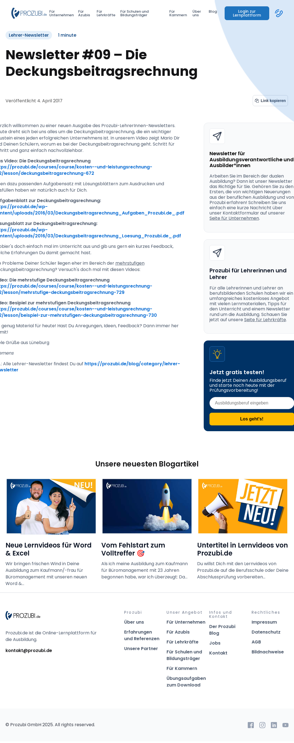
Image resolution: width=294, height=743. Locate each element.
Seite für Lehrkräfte (265, 319)
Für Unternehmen (61, 13)
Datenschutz (266, 632)
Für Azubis (84, 13)
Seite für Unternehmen (234, 218)
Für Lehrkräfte (106, 13)
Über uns (196, 13)
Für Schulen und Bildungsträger (134, 13)
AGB (256, 642)
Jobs (214, 643)
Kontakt (218, 653)
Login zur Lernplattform (247, 13)
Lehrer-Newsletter (29, 35)
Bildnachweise (268, 652)
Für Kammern (178, 13)
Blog (213, 11)
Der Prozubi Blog (222, 629)
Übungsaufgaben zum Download (186, 681)
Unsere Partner (141, 648)
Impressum (264, 622)
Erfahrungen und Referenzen (141, 635)
